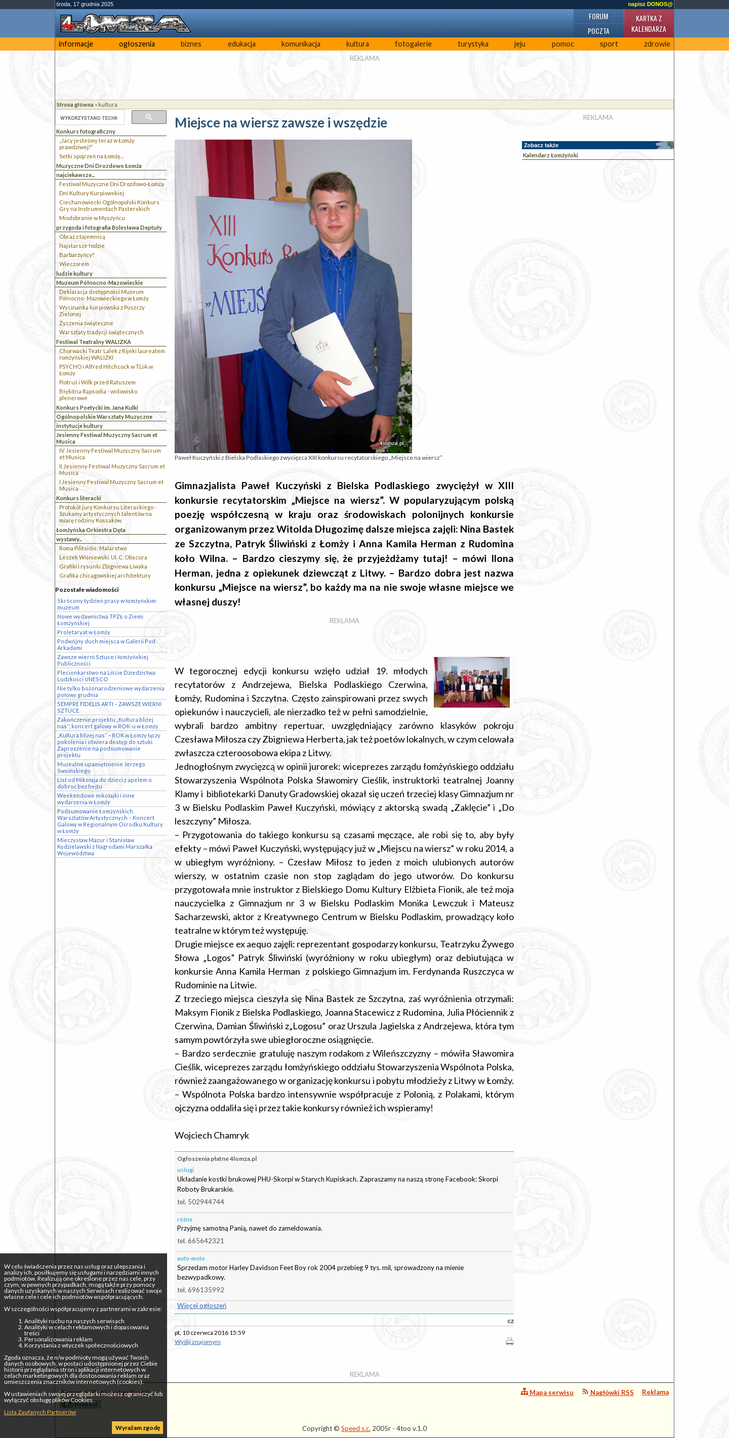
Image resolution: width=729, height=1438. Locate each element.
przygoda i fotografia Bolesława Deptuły (109, 227)
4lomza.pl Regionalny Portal (104, 1398)
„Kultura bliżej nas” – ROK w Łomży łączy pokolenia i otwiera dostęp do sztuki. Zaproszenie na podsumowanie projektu (108, 745)
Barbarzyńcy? (76, 254)
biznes (191, 43)
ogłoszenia (137, 43)
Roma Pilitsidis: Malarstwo (93, 548)
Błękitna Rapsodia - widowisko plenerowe (98, 394)
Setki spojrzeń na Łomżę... (91, 156)
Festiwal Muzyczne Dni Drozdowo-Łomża (111, 184)
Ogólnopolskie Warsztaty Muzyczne (104, 416)
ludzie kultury (74, 273)
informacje (76, 43)
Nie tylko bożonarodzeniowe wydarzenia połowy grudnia (111, 691)
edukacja (242, 43)
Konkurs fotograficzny (85, 131)
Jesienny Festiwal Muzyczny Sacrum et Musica (106, 438)
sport (609, 43)
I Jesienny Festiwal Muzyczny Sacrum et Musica (111, 485)
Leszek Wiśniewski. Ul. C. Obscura (103, 557)
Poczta (599, 30)
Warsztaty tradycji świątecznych (101, 332)
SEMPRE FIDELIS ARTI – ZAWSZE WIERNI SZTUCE (109, 707)
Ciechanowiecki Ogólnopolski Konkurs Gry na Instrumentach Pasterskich (109, 205)
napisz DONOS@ (650, 4)
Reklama (655, 1392)
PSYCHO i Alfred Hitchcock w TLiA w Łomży (106, 369)
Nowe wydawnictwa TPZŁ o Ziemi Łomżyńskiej (100, 619)
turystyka (473, 43)
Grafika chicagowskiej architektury (105, 575)
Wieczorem (74, 263)
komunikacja (300, 43)
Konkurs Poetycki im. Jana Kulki (97, 407)
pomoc (563, 43)
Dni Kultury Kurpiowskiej (91, 193)
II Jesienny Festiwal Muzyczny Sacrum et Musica (112, 469)
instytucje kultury (79, 425)
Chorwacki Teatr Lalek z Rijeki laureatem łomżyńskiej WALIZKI (112, 354)
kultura (357, 43)
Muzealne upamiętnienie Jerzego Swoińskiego (101, 767)
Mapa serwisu (547, 1392)
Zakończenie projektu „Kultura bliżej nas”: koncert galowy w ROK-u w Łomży (107, 722)
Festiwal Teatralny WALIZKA (93, 341)
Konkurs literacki (78, 498)
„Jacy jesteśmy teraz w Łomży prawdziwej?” (97, 143)
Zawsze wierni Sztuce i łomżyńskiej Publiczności (102, 660)
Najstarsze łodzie (82, 245)
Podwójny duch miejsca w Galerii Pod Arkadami (106, 644)
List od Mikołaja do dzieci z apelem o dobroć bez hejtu (104, 783)
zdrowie (657, 43)
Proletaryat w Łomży (83, 632)
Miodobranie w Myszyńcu (92, 217)
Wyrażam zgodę (137, 1427)
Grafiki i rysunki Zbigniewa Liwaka (103, 566)
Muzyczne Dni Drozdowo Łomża (99, 165)
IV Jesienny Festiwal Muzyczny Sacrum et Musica (110, 453)
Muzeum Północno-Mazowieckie (99, 282)
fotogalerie (413, 43)
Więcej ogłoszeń (201, 1305)
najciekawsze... (75, 174)
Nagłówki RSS (608, 1392)
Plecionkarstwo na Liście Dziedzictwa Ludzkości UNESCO (106, 675)
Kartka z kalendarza (648, 23)
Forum (598, 16)
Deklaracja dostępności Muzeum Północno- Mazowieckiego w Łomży (104, 294)
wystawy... (69, 539)
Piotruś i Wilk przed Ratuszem (97, 382)
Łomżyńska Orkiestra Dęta (91, 530)
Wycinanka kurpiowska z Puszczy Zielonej (102, 310)
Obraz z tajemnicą (82, 236)
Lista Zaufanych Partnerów (40, 1412)
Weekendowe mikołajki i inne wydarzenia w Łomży (96, 798)
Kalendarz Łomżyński (550, 155)
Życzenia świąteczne (86, 323)
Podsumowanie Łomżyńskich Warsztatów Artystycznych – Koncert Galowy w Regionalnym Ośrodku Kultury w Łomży (110, 821)
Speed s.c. (356, 1428)
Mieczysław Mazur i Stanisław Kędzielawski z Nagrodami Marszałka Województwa (104, 846)
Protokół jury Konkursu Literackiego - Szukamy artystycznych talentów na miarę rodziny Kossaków (107, 514)
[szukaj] (88, 117)
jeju (519, 43)
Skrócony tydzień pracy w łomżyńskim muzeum (106, 604)
